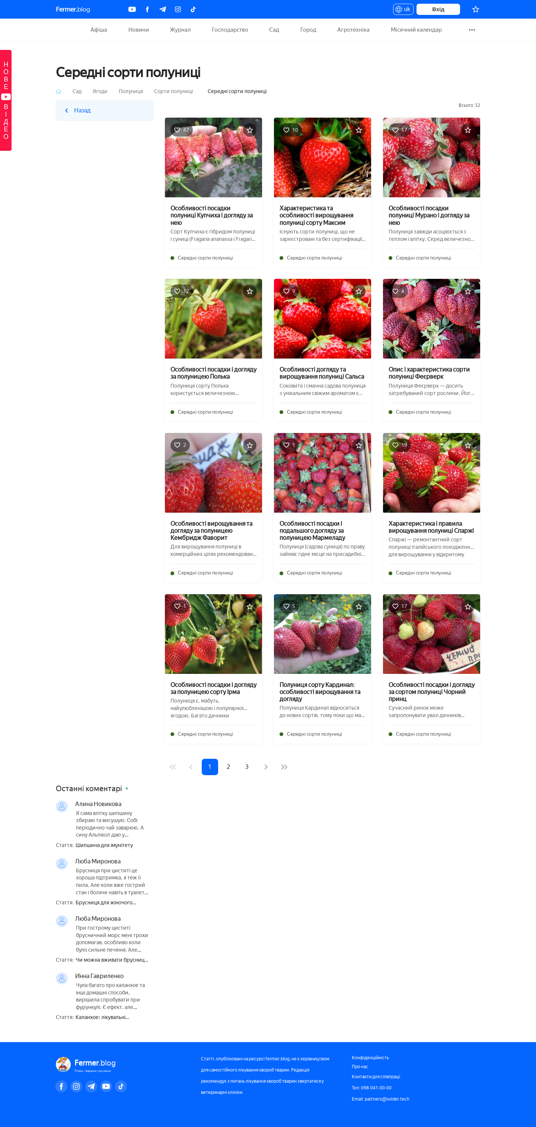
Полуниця (131, 91)
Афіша (98, 29)
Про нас (360, 1066)
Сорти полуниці (173, 91)
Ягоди (100, 91)
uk (403, 10)
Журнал (180, 29)
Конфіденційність (370, 1057)
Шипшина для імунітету (104, 846)
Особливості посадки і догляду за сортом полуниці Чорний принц (432, 692)
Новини (138, 29)
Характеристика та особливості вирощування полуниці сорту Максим (316, 215)
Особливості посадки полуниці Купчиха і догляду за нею (211, 215)
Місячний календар (416, 29)
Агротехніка (353, 29)
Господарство (230, 29)
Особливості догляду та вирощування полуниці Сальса (322, 373)
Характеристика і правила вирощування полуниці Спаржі (431, 527)
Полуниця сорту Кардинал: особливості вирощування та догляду (320, 692)
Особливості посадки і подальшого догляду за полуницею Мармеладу (312, 530)
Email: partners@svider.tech (380, 1099)
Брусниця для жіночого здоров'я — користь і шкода (109, 903)
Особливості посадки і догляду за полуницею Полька (213, 373)
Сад (274, 29)
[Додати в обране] (249, 130)
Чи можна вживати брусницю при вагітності (112, 960)
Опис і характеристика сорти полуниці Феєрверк (429, 373)
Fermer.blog (65, 29)
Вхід (438, 9)
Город (308, 29)
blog (73, 9)
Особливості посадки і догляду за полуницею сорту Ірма (213, 688)
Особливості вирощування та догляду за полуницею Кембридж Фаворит (211, 530)
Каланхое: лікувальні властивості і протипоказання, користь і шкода (112, 1018)
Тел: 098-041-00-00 (372, 1088)
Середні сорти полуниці (205, 258)
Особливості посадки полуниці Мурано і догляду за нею (429, 215)
